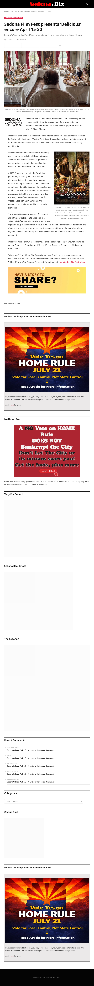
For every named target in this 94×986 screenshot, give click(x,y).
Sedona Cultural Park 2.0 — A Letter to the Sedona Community (30, 750)
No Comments (20, 39)
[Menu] (7, 4)
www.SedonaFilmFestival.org (72, 262)
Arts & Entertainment (13, 18)
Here (11, 405)
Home (6, 11)
